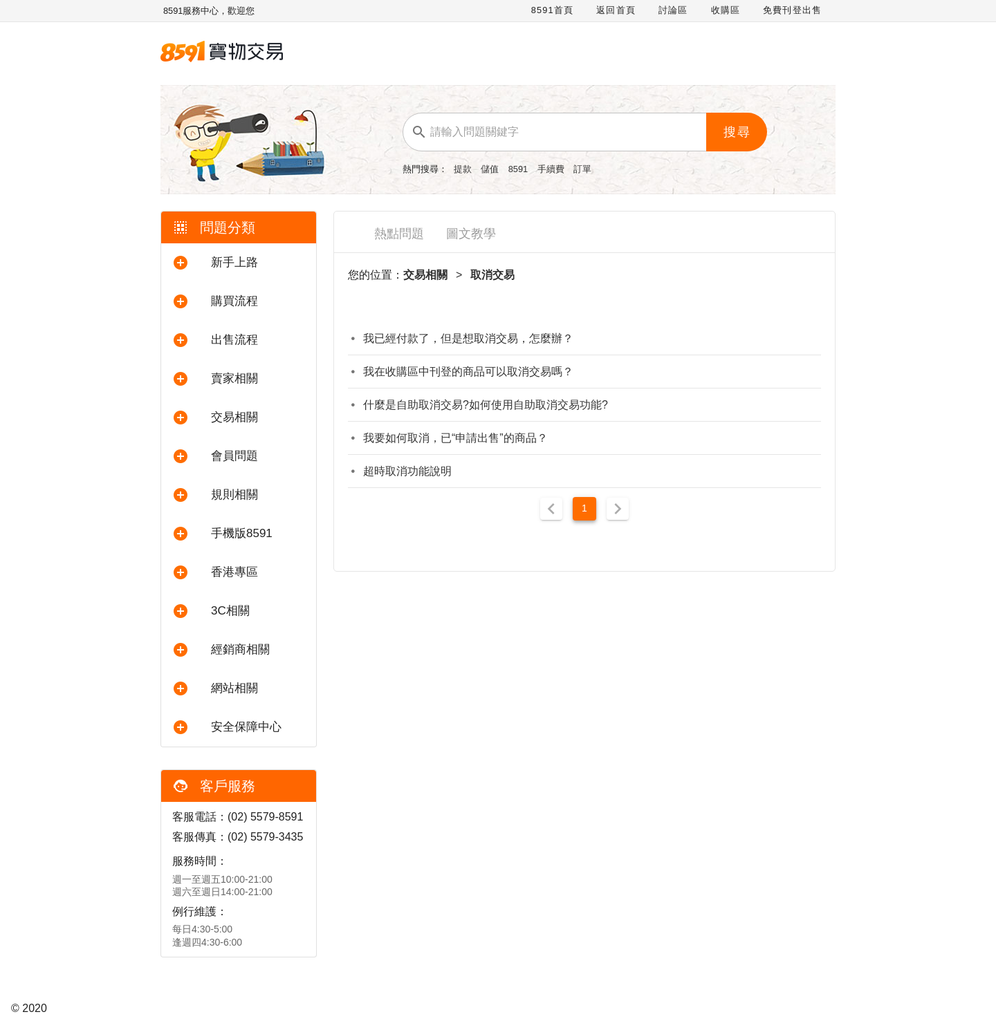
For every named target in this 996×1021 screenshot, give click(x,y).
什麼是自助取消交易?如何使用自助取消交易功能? (485, 405)
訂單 (582, 169)
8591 (519, 169)
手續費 (552, 169)
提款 (464, 169)
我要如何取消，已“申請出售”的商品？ (455, 438)
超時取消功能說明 (407, 471)
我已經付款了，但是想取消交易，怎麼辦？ (468, 338)
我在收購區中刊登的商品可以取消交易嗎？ (468, 371)
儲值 (491, 169)
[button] (238, 262)
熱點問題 (399, 234)
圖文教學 (471, 234)
